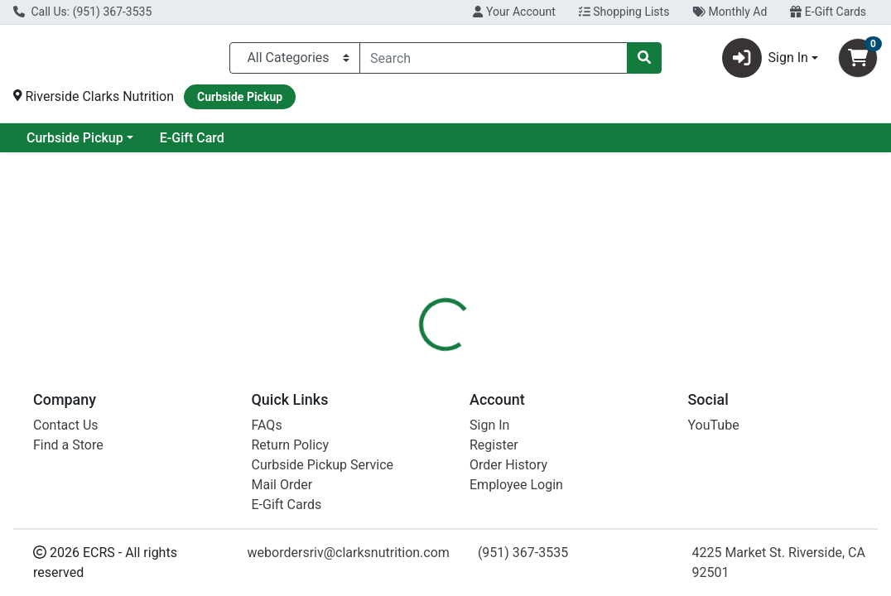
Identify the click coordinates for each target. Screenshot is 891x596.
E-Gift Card (326, 144)
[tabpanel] (631, 486)
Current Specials (75, 144)
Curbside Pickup (209, 144)
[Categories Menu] (294, 61)
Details (415, 371)
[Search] (493, 61)
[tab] (415, 371)
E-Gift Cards (828, 11)
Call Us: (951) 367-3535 (82, 11)
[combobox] (493, 61)
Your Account (514, 11)
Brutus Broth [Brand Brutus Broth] (571, 489)
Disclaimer (563, 371)
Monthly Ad (729, 11)
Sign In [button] (765, 61)
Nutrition (485, 371)
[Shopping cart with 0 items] (858, 61)
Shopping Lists (624, 11)
